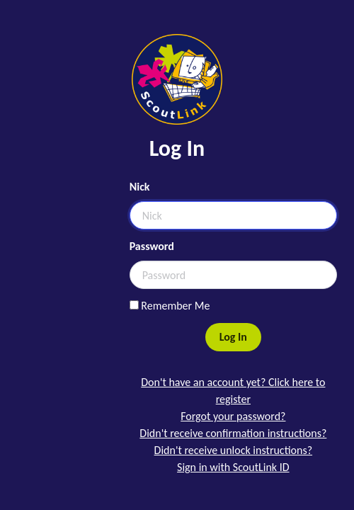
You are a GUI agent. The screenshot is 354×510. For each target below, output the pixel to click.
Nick (140, 186)
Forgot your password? (233, 416)
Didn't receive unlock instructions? (233, 450)
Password (152, 246)
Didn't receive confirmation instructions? (232, 433)
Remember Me (170, 305)
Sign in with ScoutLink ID (233, 467)
